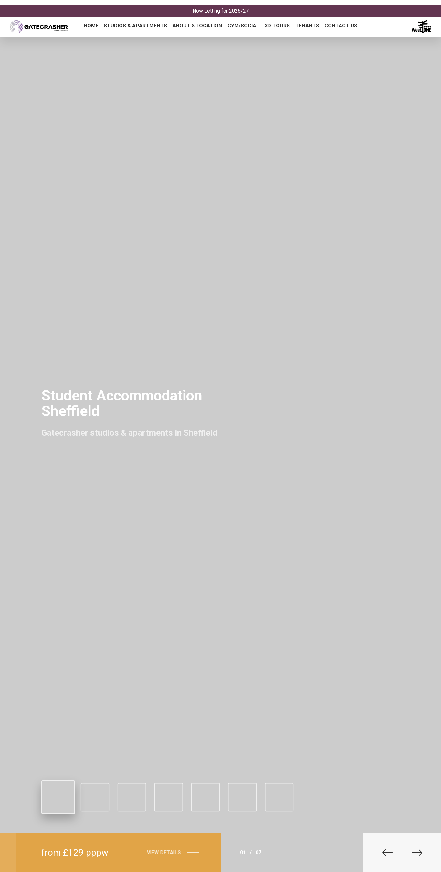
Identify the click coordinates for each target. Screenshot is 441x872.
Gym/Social (243, 26)
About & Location (197, 26)
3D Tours (277, 26)
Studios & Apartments (135, 26)
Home (91, 26)
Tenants (307, 26)
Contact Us (340, 26)
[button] (382, 852)
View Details (159, 852)
